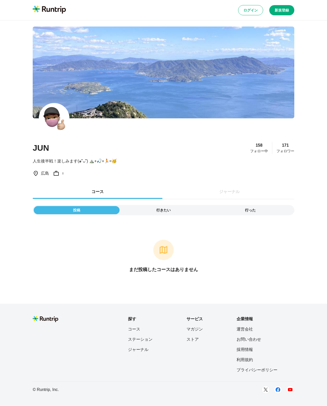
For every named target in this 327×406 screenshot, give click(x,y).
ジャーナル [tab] (229, 191)
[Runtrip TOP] (49, 10)
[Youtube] (290, 390)
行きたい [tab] (163, 210)
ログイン (250, 10)
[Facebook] (278, 390)
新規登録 (282, 10)
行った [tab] (250, 210)
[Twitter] (266, 390)
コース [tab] (97, 191)
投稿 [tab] (76, 210)
